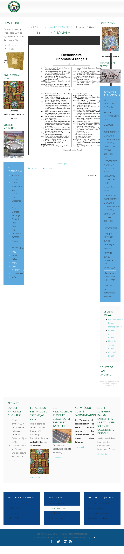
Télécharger (62, 163)
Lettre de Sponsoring (57, 513)
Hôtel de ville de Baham (112, 345)
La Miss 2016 (13, 518)
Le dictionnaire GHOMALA (109, 104)
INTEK (14, 255)
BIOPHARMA (17, 273)
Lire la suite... (13, 460)
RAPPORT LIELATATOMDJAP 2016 (112, 116)
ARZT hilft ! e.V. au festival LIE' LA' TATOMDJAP (109, 260)
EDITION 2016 (64, 27)
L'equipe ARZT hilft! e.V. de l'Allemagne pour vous (109, 240)
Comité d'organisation (97, 508)
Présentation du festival (98, 503)
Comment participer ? (17, 503)
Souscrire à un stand (46, 27)
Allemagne (12, 45)
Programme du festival (98, 513)
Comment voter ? (15, 513)
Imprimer (33, 168)
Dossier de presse (56, 518)
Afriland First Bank (15, 223)
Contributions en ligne (97, 518)
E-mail (47, 168)
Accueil (31, 27)
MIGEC (15, 230)
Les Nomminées (15, 508)
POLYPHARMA (18, 248)
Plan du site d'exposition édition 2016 (109, 277)
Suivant (92, 175)
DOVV (14, 259)
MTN (14, 277)
